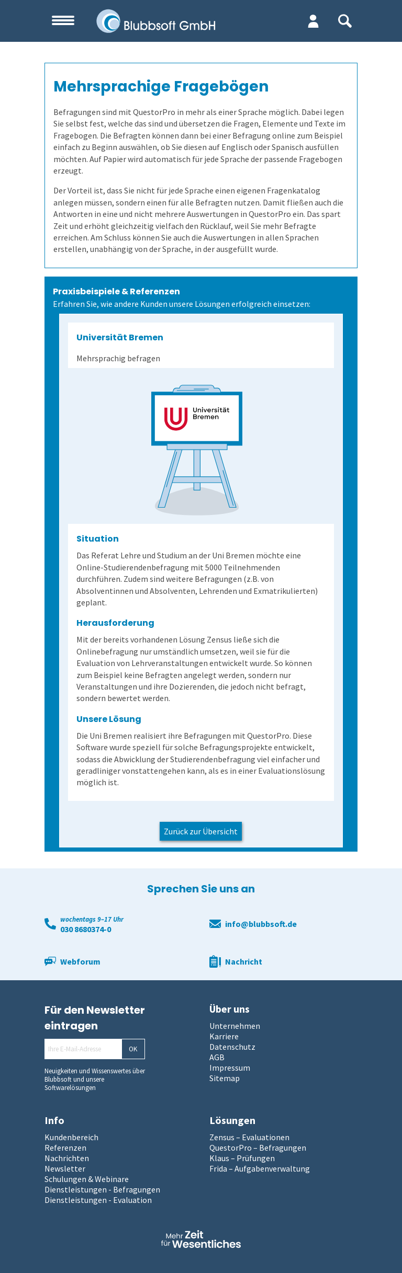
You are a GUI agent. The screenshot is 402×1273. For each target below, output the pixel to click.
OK (133, 1049)
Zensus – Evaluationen (249, 1137)
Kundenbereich (71, 1137)
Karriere (224, 1036)
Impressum (229, 1067)
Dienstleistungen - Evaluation (98, 1200)
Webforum (80, 961)
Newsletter (64, 1168)
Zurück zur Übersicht (201, 831)
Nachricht (243, 961)
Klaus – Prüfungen (242, 1158)
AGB (217, 1057)
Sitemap (224, 1078)
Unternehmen (234, 1025)
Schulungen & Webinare (86, 1179)
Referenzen (65, 1147)
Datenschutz (232, 1046)
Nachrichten (66, 1158)
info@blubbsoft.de (261, 924)
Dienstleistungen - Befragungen (102, 1189)
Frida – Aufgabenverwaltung (259, 1168)
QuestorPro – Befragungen (257, 1147)
